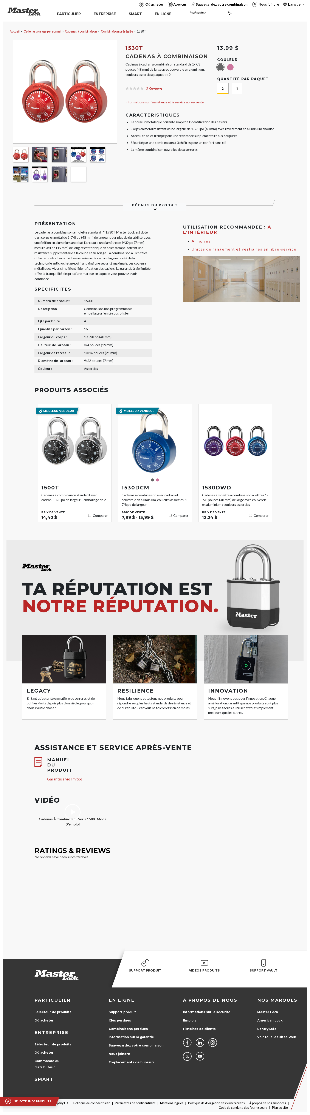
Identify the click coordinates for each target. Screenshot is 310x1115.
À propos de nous (210, 1000)
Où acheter (44, 1020)
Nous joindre (119, 1054)
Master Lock (267, 1012)
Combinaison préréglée (117, 31)
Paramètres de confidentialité (135, 1103)
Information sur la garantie (131, 1037)
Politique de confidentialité (91, 1103)
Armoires (201, 241)
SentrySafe (266, 1029)
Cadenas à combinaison (81, 31)
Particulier (52, 1000)
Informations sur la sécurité (206, 1012)
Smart (43, 1079)
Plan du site (280, 1107)
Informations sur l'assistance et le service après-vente (165, 102)
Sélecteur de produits (52, 1012)
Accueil (15, 31)
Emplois (189, 1020)
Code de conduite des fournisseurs (243, 1107)
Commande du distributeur (46, 1064)
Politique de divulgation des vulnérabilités (216, 1103)
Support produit (122, 1012)
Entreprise (51, 1032)
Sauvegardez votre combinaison (136, 1045)
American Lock (269, 1020)
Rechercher (197, 12)
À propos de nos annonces (267, 1103)
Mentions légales (171, 1103)
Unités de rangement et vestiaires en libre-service (244, 249)
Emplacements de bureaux (131, 1062)
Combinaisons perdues (128, 1029)
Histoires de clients (199, 1029)
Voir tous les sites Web (276, 1037)
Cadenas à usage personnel (42, 31)
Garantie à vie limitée (64, 779)
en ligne (122, 1000)
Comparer (100, 515)
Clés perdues (120, 1020)
